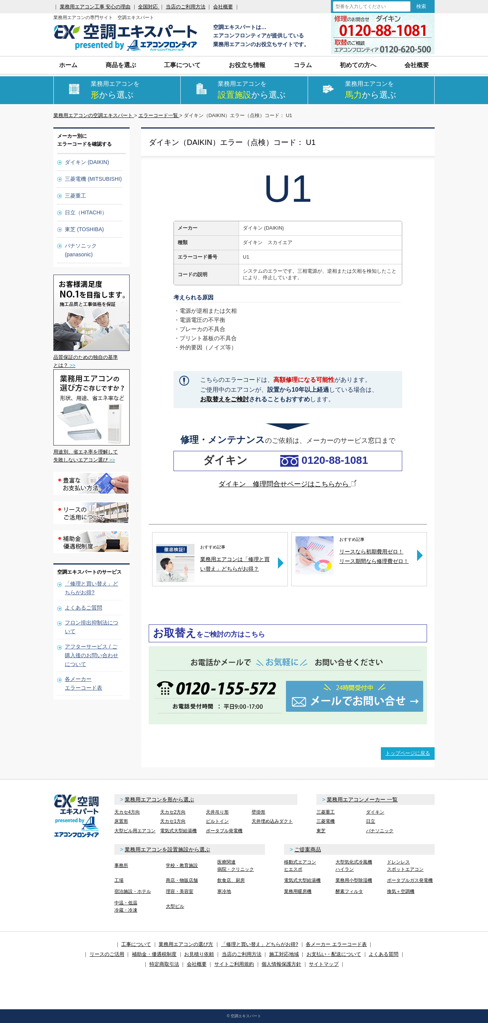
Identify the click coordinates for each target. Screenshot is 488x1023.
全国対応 (148, 7)
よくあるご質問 (83, 608)
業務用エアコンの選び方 (186, 944)
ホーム (68, 65)
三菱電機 (325, 821)
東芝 (321, 830)
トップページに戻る (407, 753)
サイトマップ (324, 964)
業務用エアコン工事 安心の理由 (95, 7)
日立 (370, 821)
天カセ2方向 (173, 812)
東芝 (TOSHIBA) (84, 229)
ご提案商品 (307, 849)
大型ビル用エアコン (135, 830)
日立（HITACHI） (86, 212)
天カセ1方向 (173, 821)
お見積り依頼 (199, 954)
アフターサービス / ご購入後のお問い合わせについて (91, 655)
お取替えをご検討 (224, 399)
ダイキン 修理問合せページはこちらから (287, 484)
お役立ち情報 (247, 65)
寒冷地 (224, 891)
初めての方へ (358, 65)
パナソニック (379, 830)
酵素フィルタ (349, 891)
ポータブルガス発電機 (410, 880)
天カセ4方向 (127, 812)
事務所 (121, 865)
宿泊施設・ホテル (132, 891)
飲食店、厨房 (231, 880)
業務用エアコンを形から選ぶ (159, 799)
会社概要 (223, 7)
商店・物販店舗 (182, 880)
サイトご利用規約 (234, 964)
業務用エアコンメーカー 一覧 (362, 799)
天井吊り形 (217, 812)
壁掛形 (258, 812)
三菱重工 (75, 196)
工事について (182, 65)
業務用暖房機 (297, 891)
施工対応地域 (284, 954)
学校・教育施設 (182, 865)
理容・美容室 (179, 891)
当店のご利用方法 (185, 7)
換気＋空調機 (400, 891)
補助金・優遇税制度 (154, 954)
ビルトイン (217, 821)
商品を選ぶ (121, 65)
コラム (303, 65)
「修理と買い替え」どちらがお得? (259, 944)
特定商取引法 (164, 964)
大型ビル (175, 906)
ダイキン (375, 812)
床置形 (121, 821)
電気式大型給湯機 (178, 830)
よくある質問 (383, 954)
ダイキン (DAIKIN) (87, 162)
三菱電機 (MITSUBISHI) (93, 179)
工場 (119, 880)
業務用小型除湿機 (354, 880)
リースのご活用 (107, 954)
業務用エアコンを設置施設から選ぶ (167, 849)
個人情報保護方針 (281, 964)
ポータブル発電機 (224, 830)
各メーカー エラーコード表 (336, 944)
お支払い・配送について (334, 954)
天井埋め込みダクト (272, 821)
